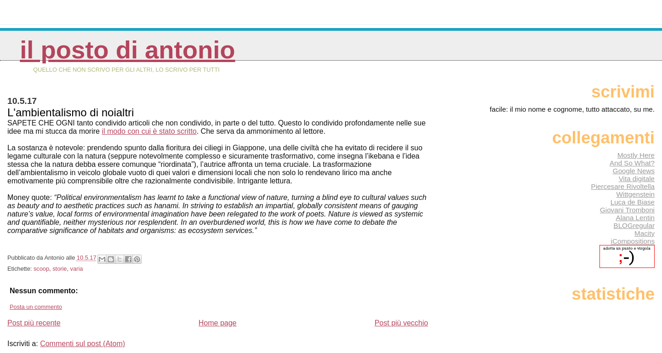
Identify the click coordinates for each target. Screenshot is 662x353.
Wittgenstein (635, 194)
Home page (218, 323)
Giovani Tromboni (627, 210)
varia (76, 268)
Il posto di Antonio (127, 50)
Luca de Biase (633, 202)
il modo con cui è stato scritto (149, 131)
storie (59, 268)
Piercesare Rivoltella (623, 186)
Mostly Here (636, 155)
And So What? (632, 163)
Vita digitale (637, 178)
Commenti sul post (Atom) (82, 343)
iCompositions (633, 241)
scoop (41, 268)
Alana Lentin (635, 218)
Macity (644, 233)
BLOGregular (634, 225)
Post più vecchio (401, 323)
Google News (634, 171)
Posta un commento (36, 306)
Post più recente (34, 323)
